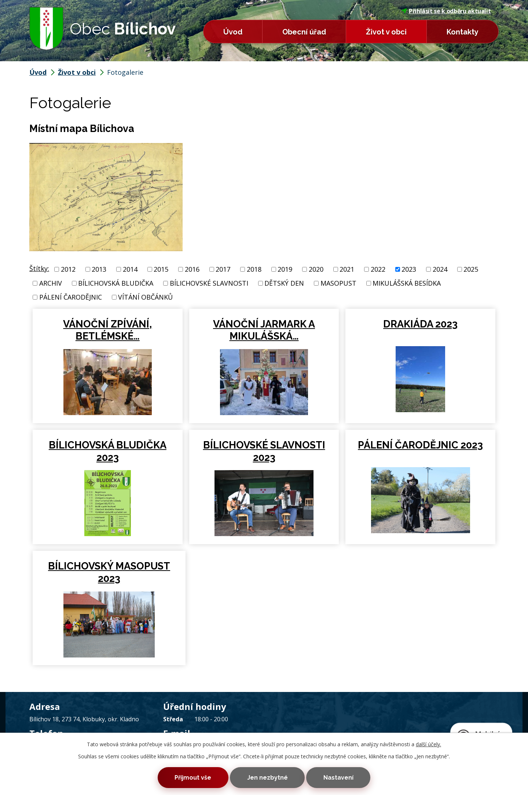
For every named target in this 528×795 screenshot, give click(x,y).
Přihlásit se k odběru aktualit (446, 11)
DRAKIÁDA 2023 (420, 324)
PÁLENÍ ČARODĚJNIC (70, 297)
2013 (99, 269)
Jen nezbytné (267, 777)
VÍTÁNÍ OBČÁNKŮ (145, 297)
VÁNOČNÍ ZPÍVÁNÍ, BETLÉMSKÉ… (107, 330)
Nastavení (341, 777)
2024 (440, 269)
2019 (285, 269)
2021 (347, 269)
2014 (130, 269)
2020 (316, 269)
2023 (409, 269)
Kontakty (462, 32)
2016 (192, 269)
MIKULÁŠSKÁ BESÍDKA (407, 283)
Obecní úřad (304, 32)
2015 (161, 269)
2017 (223, 269)
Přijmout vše (190, 777)
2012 (68, 269)
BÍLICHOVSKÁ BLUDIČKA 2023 (107, 451)
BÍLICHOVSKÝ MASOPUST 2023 (108, 572)
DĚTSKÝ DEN (284, 283)
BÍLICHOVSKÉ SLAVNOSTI (209, 283)
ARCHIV (50, 283)
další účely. (428, 743)
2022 (378, 269)
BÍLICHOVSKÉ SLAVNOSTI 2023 (264, 451)
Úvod (232, 32)
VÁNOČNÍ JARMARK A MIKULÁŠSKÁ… (264, 330)
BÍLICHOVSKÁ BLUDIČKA (115, 283)
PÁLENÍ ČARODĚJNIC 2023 (420, 445)
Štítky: (39, 268)
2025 (470, 269)
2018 (254, 269)
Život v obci (386, 32)
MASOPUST (338, 283)
